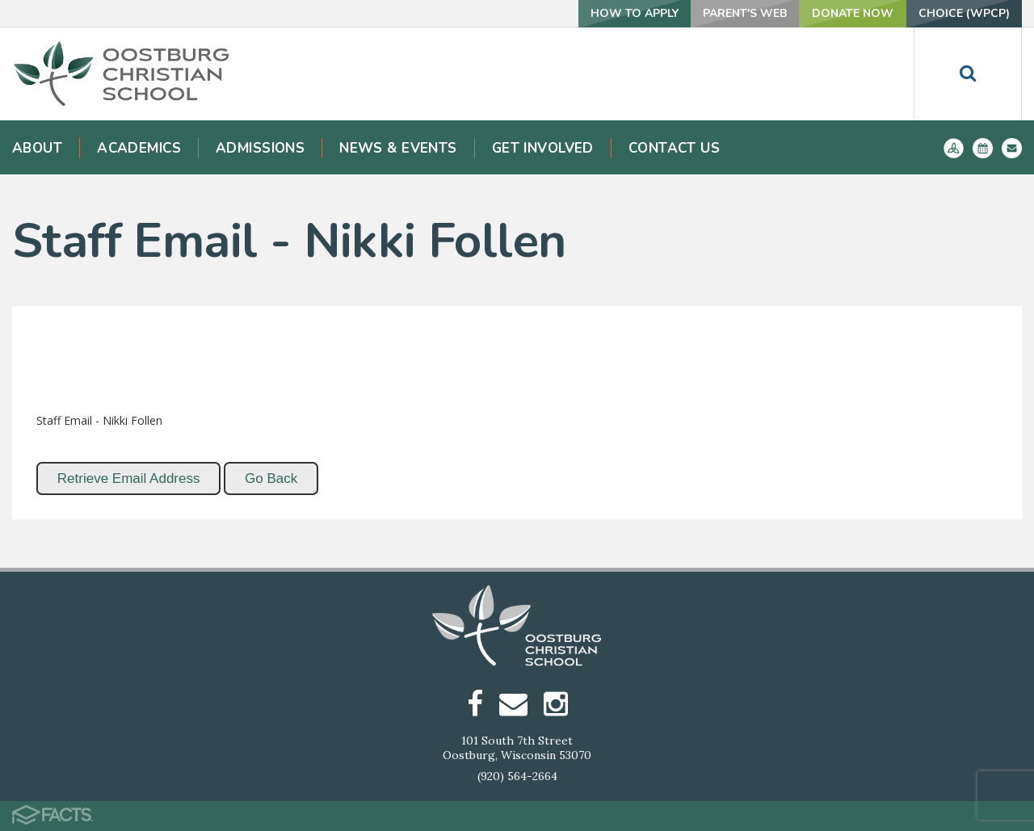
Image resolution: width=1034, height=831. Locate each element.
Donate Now (852, 13)
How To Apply (635, 13)
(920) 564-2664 (517, 776)
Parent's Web (745, 13)
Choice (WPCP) (964, 13)
